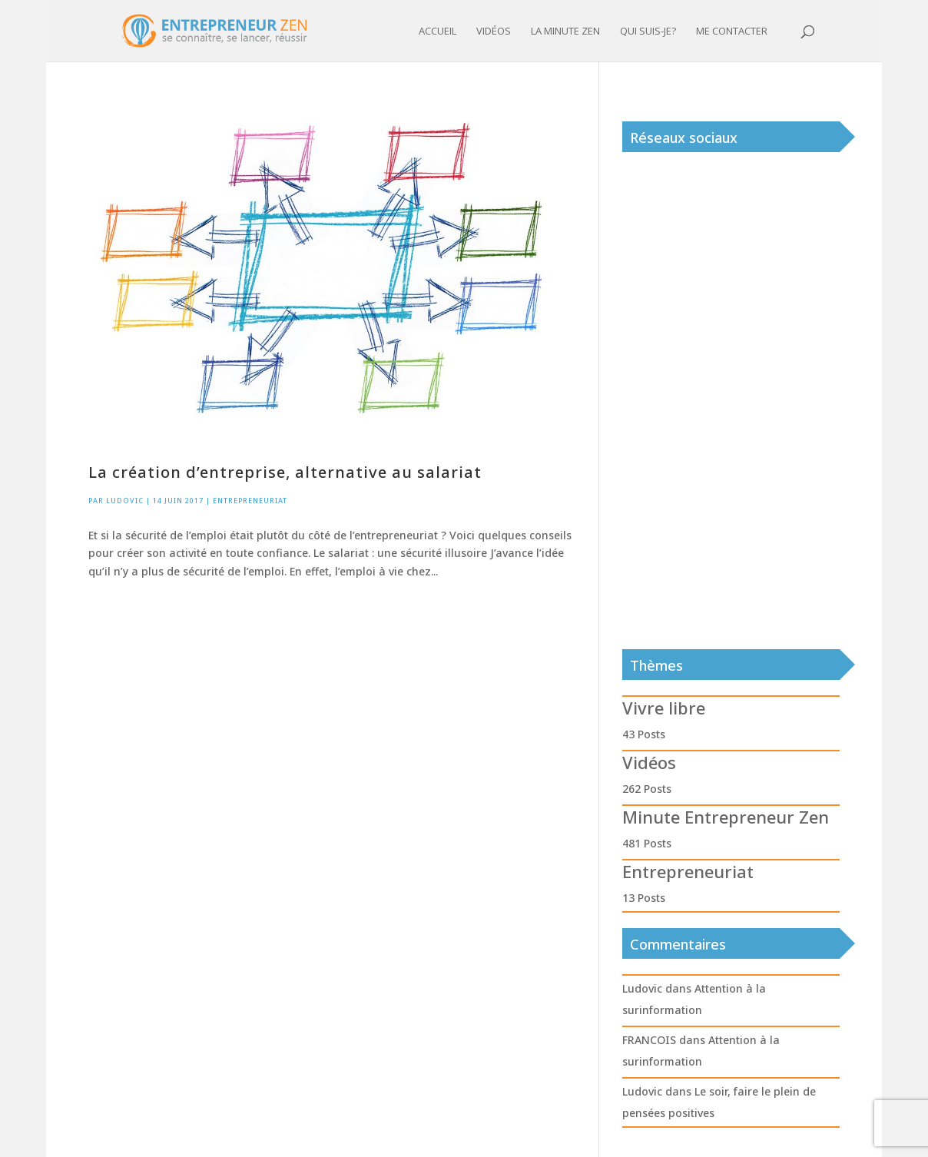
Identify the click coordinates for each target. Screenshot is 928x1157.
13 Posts (643, 897)
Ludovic (125, 501)
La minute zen (565, 31)
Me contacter (731, 31)
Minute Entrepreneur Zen (725, 816)
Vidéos (493, 31)
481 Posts (646, 843)
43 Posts (643, 734)
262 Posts (646, 788)
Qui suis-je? (648, 31)
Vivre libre (663, 707)
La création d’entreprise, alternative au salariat (285, 472)
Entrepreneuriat (250, 501)
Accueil (437, 31)
